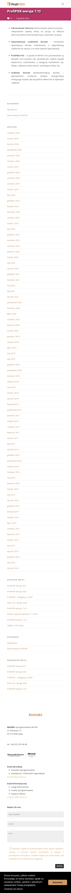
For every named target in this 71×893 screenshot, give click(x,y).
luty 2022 (11, 263)
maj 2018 (11, 387)
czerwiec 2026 (13, 133)
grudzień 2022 (13, 234)
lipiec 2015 (11, 523)
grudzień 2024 (13, 172)
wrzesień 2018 (13, 376)
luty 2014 (11, 562)
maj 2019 (11, 353)
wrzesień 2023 (13, 212)
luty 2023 (11, 229)
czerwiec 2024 (13, 183)
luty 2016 (11, 494)
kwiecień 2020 (13, 325)
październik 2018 (14, 370)
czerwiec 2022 (13, 246)
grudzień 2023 (13, 200)
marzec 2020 (12, 330)
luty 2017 (11, 444)
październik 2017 (14, 410)
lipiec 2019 (11, 347)
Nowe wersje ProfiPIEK (17, 115)
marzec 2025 (12, 167)
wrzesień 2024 (13, 178)
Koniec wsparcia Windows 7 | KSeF (22, 614)
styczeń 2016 (13, 500)
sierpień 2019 (13, 342)
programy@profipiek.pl (17, 797)
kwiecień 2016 (13, 483)
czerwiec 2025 (13, 161)
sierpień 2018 (13, 381)
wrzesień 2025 (13, 155)
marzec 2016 (12, 489)
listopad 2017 (13, 404)
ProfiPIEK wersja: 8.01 (16, 585)
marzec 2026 (12, 138)
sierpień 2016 (13, 466)
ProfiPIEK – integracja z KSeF (20, 597)
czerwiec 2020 (13, 319)
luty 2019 (11, 359)
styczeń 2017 (13, 449)
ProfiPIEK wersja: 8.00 (16, 591)
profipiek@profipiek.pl (16, 777)
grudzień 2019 (13, 336)
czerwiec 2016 (13, 472)
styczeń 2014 (13, 568)
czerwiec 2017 (13, 427)
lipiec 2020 (11, 314)
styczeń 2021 (13, 297)
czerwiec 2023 (13, 217)
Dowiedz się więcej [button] (13, 889)
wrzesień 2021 (13, 280)
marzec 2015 (12, 540)
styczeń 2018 (13, 398)
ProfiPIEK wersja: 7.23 (16, 620)
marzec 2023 (12, 223)
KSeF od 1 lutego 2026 (17, 602)
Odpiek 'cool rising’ (15, 625)
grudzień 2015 (13, 506)
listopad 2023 (13, 206)
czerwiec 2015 (13, 528)
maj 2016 (11, 477)
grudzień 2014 (13, 557)
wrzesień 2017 (13, 415)
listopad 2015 (13, 511)
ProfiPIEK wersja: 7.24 (16, 608)
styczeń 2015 (13, 551)
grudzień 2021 (13, 274)
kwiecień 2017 (13, 432)
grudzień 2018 (13, 364)
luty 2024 (11, 195)
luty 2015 (11, 545)
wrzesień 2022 (13, 240)
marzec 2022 (12, 257)
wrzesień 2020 (13, 308)
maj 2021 (11, 285)
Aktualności (12, 109)
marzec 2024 (12, 189)
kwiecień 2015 (13, 534)
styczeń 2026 (13, 144)
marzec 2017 (12, 438)
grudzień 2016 (13, 455)
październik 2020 (14, 302)
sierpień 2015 (13, 517)
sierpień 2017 (13, 421)
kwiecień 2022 (13, 251)
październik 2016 (14, 461)
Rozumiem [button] (58, 882)
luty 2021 (11, 291)
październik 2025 (14, 149)
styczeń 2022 (13, 268)
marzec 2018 (12, 393)
